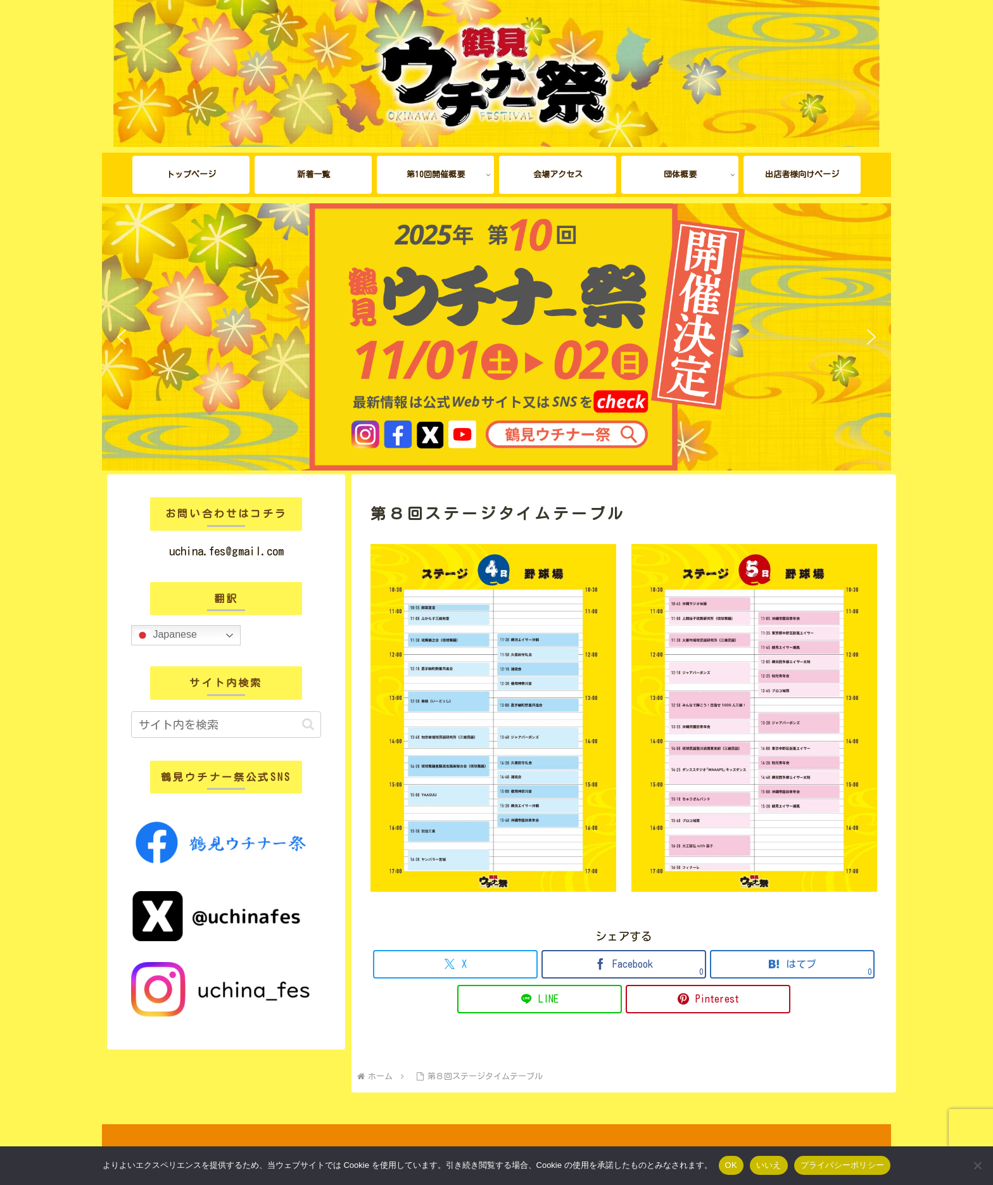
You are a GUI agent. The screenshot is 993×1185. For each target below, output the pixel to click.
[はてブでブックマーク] (792, 964)
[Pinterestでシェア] (708, 999)
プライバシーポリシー (842, 1165)
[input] (226, 724)
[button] (121, 337)
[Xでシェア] (455, 964)
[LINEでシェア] (539, 999)
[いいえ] (977, 1165)
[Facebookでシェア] (623, 964)
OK (731, 1165)
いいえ (768, 1165)
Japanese (166, 635)
